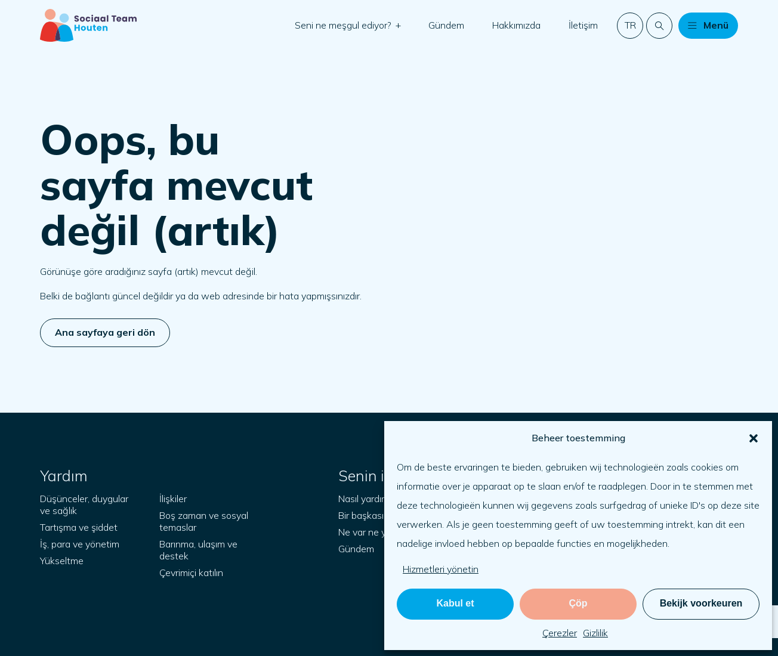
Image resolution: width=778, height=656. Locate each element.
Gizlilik (595, 633)
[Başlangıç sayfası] (88, 25)
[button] (754, 438)
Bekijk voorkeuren (701, 603)
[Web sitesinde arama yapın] (659, 26)
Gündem (446, 25)
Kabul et (455, 603)
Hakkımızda (516, 25)
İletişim (583, 25)
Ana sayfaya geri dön (105, 332)
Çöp (578, 603)
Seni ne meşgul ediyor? (344, 25)
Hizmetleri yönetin (440, 569)
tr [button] (630, 25)
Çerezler (559, 633)
